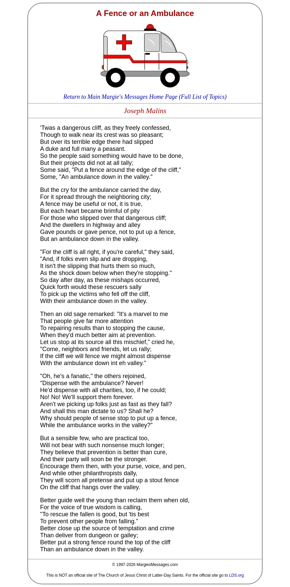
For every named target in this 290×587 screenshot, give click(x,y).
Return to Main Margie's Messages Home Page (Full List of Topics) (145, 96)
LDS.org (236, 575)
